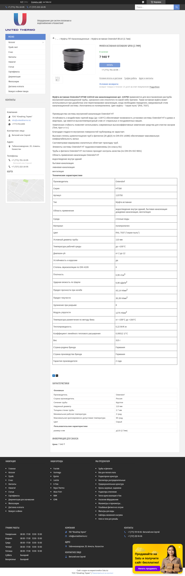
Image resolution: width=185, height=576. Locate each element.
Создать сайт (36, 2)
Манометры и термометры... (110, 503)
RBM (55, 496)
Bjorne (56, 476)
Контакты (12, 57)
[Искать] (177, 7)
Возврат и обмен (15, 511)
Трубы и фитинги (105, 469)
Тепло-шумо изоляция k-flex (109, 496)
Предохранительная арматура (111, 484)
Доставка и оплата (16, 86)
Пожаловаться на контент (102, 573)
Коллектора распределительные (111, 480)
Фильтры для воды (106, 511)
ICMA (55, 499)
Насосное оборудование (108, 499)
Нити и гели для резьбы (108, 519)
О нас (10, 52)
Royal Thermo (58, 488)
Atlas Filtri (57, 492)
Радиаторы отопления (107, 492)
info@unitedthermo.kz (21, 120)
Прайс (11, 476)
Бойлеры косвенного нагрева (110, 515)
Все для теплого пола (107, 472)
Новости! (12, 62)
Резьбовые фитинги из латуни (110, 507)
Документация (14, 77)
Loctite (56, 480)
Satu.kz (105, 570)
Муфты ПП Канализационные (75, 39)
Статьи (11, 67)
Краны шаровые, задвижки (109, 488)
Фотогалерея (13, 81)
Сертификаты (14, 72)
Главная (11, 469)
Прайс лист (13, 47)
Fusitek (56, 469)
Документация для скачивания (21, 499)
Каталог (11, 42)
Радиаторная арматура (108, 476)
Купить (110, 65)
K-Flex (55, 484)
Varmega (57, 472)
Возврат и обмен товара (18, 91)
